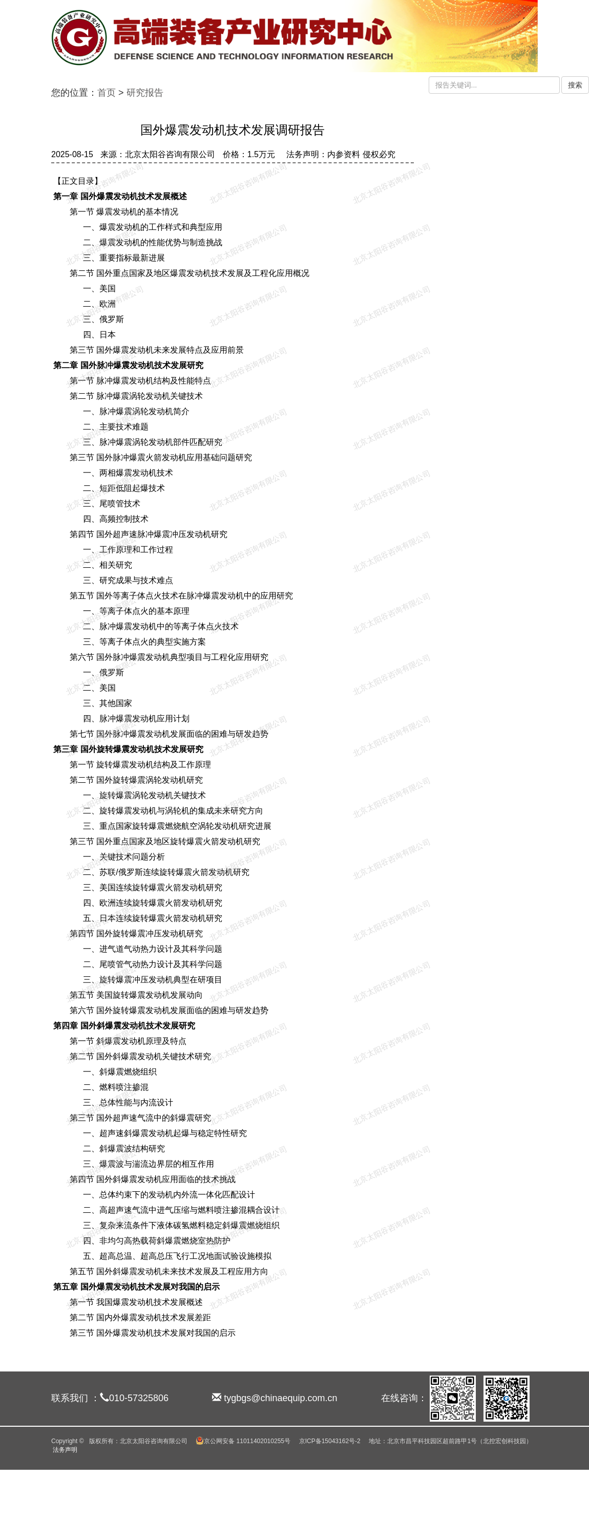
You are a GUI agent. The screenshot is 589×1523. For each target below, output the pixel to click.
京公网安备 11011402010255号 (243, 1441)
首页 (106, 93)
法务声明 (65, 1449)
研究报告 (145, 93)
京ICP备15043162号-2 (330, 1441)
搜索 (575, 85)
